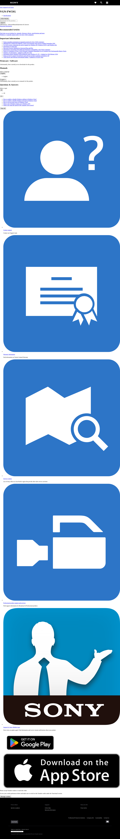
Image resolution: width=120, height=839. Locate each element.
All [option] (4, 93)
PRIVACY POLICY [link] (25, 829)
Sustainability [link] (98, 818)
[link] (14, 2)
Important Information (6, 26)
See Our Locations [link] (15, 808)
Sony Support (3, 7)
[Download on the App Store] (61, 787)
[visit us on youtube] (107, 821)
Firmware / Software (7, 24)
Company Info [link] (90, 818)
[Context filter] (4, 19)
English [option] (5, 76)
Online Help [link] (48, 808)
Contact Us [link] (106, 818)
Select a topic (3, 88)
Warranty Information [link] (50, 810)
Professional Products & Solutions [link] (76, 818)
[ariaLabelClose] (107, 2)
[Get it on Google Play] (30, 752)
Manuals (15, 24)
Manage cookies (5, 796)
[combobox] (8, 21)
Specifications (7, 15)
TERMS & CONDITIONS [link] (16, 829)
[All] (1, 24)
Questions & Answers (23, 24)
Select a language (4, 71)
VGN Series (10, 7)
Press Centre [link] (84, 808)
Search (3, 22)
